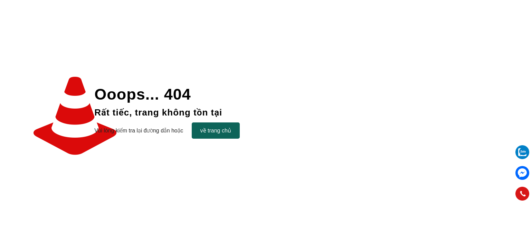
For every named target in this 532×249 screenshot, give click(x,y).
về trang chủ (215, 130)
